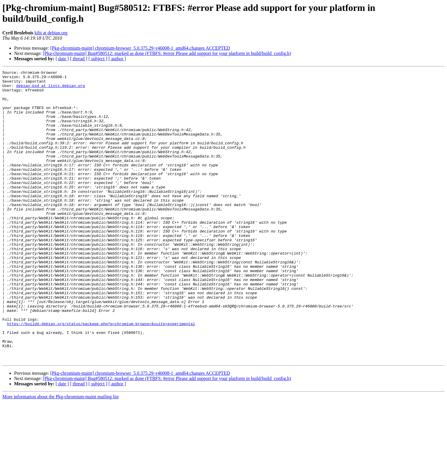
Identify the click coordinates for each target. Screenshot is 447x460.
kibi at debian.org (50, 32)
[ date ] (62, 58)
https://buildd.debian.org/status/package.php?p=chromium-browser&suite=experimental (101, 374)
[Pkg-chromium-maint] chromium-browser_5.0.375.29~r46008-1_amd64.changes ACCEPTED (140, 48)
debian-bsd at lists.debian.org (50, 89)
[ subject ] (98, 58)
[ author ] (117, 58)
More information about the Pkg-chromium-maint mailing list (60, 454)
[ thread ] (78, 58)
